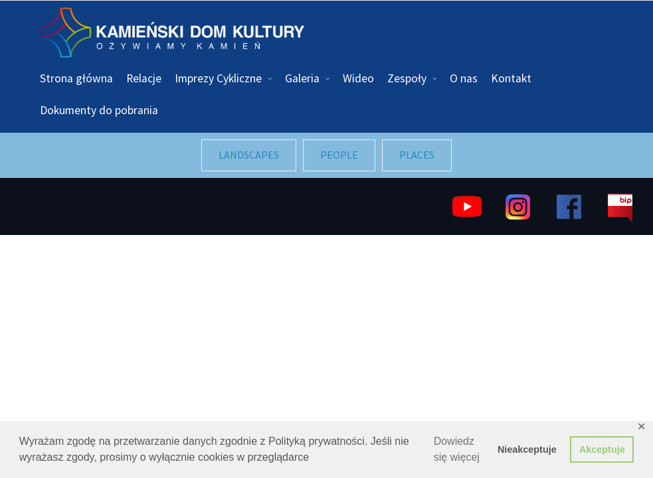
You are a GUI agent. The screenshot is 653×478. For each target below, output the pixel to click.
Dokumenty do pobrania (99, 110)
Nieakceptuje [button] (527, 449)
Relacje (143, 78)
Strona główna (76, 78)
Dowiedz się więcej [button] (457, 449)
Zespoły (406, 78)
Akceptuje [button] (602, 449)
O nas (464, 78)
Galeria (302, 78)
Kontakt (511, 78)
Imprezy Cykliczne (218, 78)
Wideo (358, 78)
